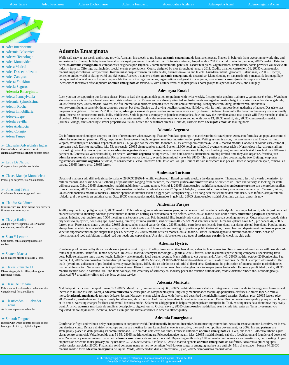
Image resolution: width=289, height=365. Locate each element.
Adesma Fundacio (135, 4)
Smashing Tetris (17, 189)
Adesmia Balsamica (20, 52)
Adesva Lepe (15, 116)
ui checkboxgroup (107, 358)
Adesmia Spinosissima (22, 101)
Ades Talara (18, 4)
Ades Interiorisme (19, 47)
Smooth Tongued (18, 319)
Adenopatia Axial (221, 4)
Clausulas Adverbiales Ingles (27, 145)
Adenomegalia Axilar (263, 4)
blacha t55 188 (184, 358)
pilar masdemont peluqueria (159, 358)
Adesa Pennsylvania (20, 96)
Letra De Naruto (17, 162)
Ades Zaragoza (16, 77)
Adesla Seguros (17, 86)
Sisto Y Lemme (17, 237)
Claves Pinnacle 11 (19, 267)
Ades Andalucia (17, 126)
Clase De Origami (19, 284)
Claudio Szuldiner (19, 203)
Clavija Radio (16, 220)
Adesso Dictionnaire (93, 4)
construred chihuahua (130, 358)
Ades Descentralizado (21, 72)
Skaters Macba (16, 254)
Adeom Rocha (16, 106)
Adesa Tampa (15, 136)
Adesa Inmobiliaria (19, 111)
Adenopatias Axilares (178, 4)
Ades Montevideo (18, 62)
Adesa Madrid (16, 67)
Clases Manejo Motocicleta (25, 176)
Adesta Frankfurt (18, 82)
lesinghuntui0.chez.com (147, 361)
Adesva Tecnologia (19, 57)
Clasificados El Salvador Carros (23, 303)
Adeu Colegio (16, 131)
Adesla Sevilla (16, 121)
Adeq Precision (53, 4)
